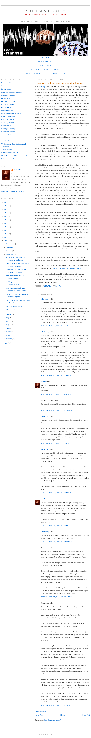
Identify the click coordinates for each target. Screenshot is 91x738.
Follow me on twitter (8, 159)
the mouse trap (6, 86)
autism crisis (5, 138)
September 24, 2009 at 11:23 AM (56, 542)
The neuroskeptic (7, 150)
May (8, 325)
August (9, 314)
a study (42, 87)
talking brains (6, 89)
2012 (6, 230)
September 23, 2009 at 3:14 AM (56, 326)
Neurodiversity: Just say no (10, 153)
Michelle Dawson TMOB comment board (15, 156)
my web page (6, 98)
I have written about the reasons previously (66, 268)
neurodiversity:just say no (45, 69)
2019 (6, 206)
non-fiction (46, 66)
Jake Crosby (45, 299)
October (9, 251)
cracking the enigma (8, 116)
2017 (6, 213)
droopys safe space (7, 110)
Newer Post (39, 715)
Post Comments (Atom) (52, 720)
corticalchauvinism (8, 119)
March (8, 332)
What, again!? (10, 310)
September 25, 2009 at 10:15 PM (56, 597)
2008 (6, 343)
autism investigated (8, 132)
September (10, 254)
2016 (6, 216)
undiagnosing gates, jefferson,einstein (45, 73)
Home (62, 715)
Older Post (86, 715)
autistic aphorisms (7, 123)
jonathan (44, 381)
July (8, 318)
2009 (6, 241)
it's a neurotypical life (8, 104)
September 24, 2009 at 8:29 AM (56, 526)
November (10, 247)
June (8, 321)
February (9, 335)
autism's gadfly (45, 11)
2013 (6, 227)
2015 (6, 220)
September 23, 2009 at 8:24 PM (56, 493)
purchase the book (45, 58)
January (9, 339)
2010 (6, 237)
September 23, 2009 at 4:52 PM (56, 443)
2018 (6, 209)
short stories (45, 62)
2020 (6, 202)
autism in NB (6, 135)
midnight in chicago (8, 101)
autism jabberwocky (8, 129)
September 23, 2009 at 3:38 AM (56, 375)
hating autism (6, 107)
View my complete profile (12, 191)
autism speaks (6, 126)
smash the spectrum (8, 95)
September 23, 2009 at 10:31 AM (56, 410)
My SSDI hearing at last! (14, 306)
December (10, 244)
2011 (6, 234)
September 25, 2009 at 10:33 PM (56, 705)
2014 (6, 223)
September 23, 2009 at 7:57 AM (56, 394)
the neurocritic (6, 83)
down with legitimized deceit (11, 113)
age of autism (6, 141)
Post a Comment (40, 711)
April (8, 328)
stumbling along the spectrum (11, 92)
